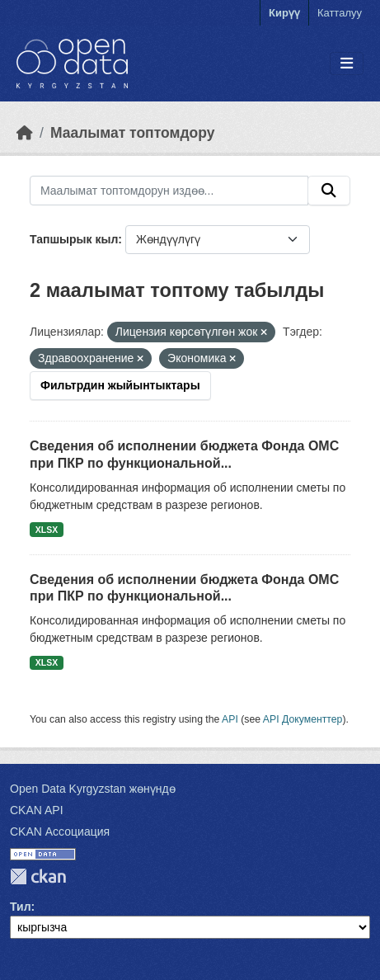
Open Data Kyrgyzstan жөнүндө (93, 788)
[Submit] (328, 190)
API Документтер (303, 719)
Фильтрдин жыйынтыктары (120, 385)
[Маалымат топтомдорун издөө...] (169, 190)
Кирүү (284, 13)
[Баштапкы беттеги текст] (24, 133)
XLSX (46, 530)
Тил (20, 906)
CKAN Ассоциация (60, 831)
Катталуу (339, 13)
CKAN (38, 876)
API (230, 719)
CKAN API (36, 810)
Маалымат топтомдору (132, 133)
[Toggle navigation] (347, 64)
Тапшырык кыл (74, 239)
